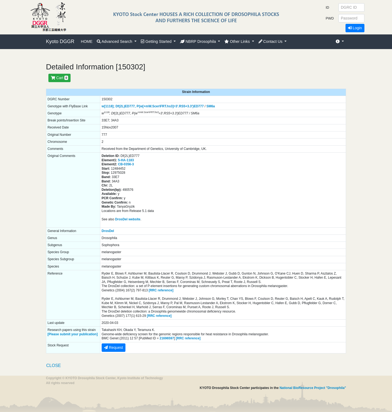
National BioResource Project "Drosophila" (313, 388)
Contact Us (271, 41)
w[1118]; (108, 106)
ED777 (199, 106)
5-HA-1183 (126, 160)
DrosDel (108, 231)
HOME (86, 41)
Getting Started (157, 41)
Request (113, 347)
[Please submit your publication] (73, 334)
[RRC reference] (161, 290)
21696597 (167, 338)
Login (355, 28)
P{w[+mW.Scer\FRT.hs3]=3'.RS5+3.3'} (165, 106)
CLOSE (53, 365)
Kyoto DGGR (60, 41)
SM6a (210, 106)
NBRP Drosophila (198, 41)
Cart (59, 78)
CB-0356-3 (126, 164)
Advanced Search (115, 41)
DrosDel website (127, 219)
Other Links (237, 41)
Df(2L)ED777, (125, 106)
